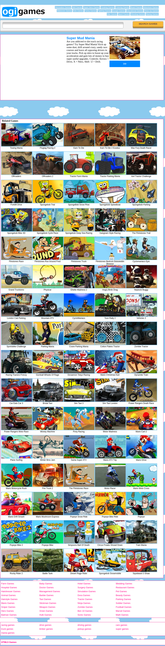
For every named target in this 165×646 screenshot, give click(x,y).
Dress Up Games (151, 11)
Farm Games (7, 583)
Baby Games (45, 583)
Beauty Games (123, 595)
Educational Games (134, 11)
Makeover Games (64, 11)
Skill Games (77, 7)
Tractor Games (85, 599)
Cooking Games (107, 7)
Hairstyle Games (9, 599)
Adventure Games (150, 7)
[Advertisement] (32, 68)
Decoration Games (63, 7)
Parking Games (123, 599)
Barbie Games (46, 595)
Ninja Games (84, 603)
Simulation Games (87, 591)
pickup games (84, 629)
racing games (7, 625)
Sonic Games (84, 615)
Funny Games (90, 11)
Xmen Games (46, 611)
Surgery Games (85, 587)
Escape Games (118, 11)
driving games (84, 625)
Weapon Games (47, 607)
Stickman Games (47, 603)
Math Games (122, 615)
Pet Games (121, 591)
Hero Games (7, 611)
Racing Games (152, 14)
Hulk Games (45, 615)
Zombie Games (85, 607)
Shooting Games (138, 14)
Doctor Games (46, 587)
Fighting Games (104, 11)
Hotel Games (84, 583)
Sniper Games (8, 607)
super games (122, 629)
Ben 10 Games (85, 611)
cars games (121, 625)
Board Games (136, 7)
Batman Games (8, 615)
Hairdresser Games (10, 591)
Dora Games (84, 595)
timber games (46, 629)
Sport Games (123, 14)
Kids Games (78, 11)
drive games (45, 625)
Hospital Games (9, 587)
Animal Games (8, 595)
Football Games (123, 607)
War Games (112, 14)
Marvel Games (123, 611)
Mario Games (7, 603)
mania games (7, 633)
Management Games (49, 591)
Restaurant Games (125, 587)
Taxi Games (45, 599)
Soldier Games (123, 603)
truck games (7, 629)
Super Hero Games (91, 7)
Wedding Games (124, 583)
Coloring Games (122, 7)
